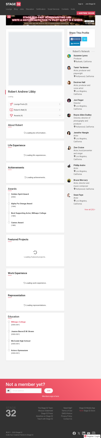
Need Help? (68, 408)
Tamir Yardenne (81, 67)
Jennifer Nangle (81, 133)
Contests (65, 9)
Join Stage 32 (90, 4)
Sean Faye (78, 195)
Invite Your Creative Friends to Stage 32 (19, 435)
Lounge (9, 9)
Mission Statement (45, 411)
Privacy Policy (66, 416)
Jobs (22, 9)
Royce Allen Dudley (82, 115)
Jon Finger (79, 100)
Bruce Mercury (81, 180)
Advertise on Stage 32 (44, 416)
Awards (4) (35, 115)
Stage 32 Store (89, 411)
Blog (16, 9)
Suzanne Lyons (81, 55)
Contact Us (67, 419)
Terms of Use (67, 411)
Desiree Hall (79, 82)
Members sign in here (50, 396)
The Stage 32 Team (45, 408)
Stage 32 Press (47, 413)
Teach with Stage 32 (45, 419)
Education (30, 9)
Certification (40, 9)
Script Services (53, 9)
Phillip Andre (79, 165)
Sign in (80, 4)
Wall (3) (35, 109)
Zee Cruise (79, 147)
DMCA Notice (67, 413)
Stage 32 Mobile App (87, 408)
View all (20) (90, 210)
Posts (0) (35, 104)
